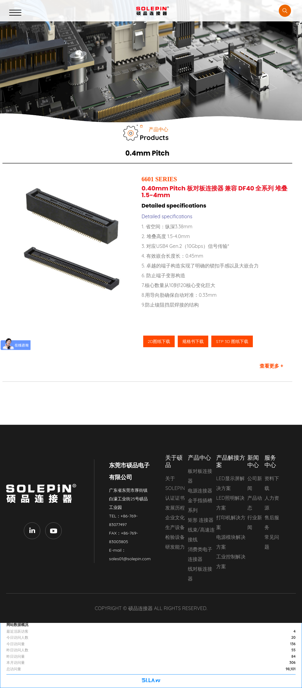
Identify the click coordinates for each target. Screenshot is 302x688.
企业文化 (175, 517)
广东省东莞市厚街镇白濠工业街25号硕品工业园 (128, 498)
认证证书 (175, 498)
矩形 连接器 (200, 520)
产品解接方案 (230, 461)
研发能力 (175, 547)
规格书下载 (193, 341)
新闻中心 (253, 461)
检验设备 (175, 537)
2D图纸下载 (159, 341)
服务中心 (270, 461)
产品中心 (199, 457)
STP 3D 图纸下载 (232, 341)
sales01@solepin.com (130, 558)
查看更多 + (271, 366)
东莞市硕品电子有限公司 (42, 493)
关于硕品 (174, 461)
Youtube (53, 530)
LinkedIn (32, 530)
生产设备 (175, 527)
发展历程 (175, 508)
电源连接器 (200, 490)
